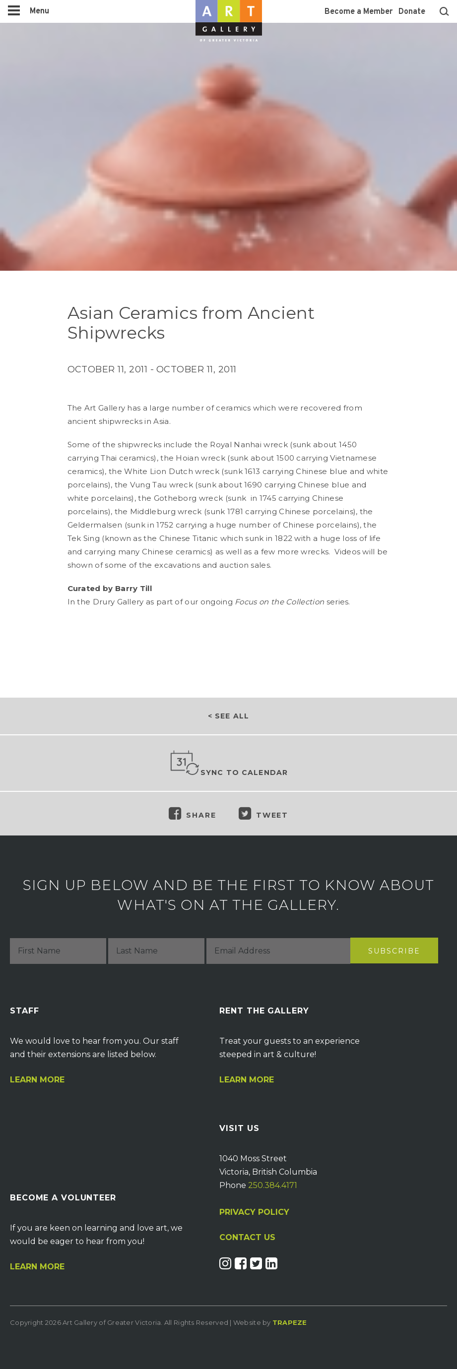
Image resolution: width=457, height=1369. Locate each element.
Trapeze (289, 1322)
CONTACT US (247, 1238)
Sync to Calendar (228, 763)
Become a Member (358, 12)
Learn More (37, 1080)
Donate (411, 12)
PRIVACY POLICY (254, 1212)
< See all (228, 716)
